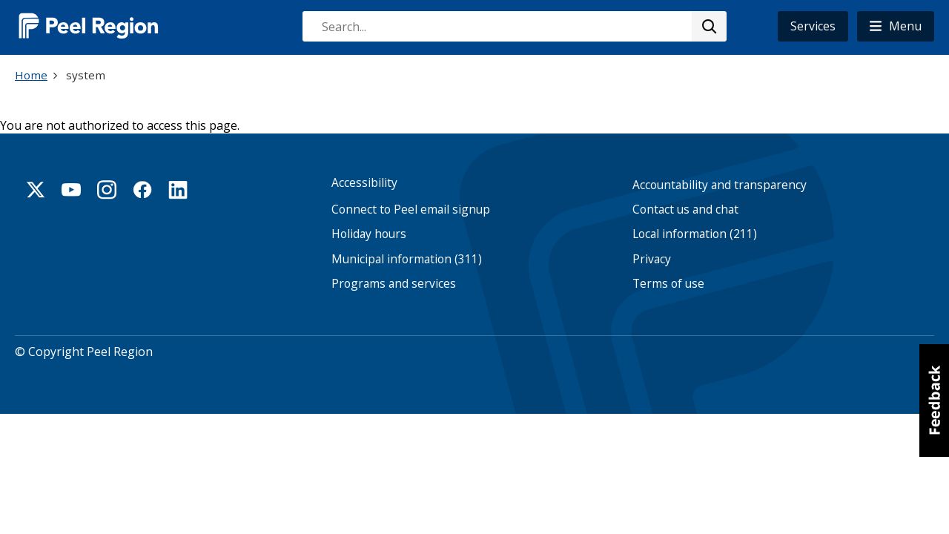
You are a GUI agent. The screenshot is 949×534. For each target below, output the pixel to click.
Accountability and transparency (719, 185)
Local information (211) (694, 234)
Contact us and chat (685, 209)
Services (813, 26)
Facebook (142, 190)
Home (31, 74)
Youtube (71, 190)
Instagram (107, 190)
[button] (895, 26)
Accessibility (364, 183)
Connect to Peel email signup (410, 209)
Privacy (651, 259)
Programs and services (393, 283)
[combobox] (513, 26)
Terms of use (668, 283)
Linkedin (178, 190)
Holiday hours (368, 234)
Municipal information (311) (406, 259)
